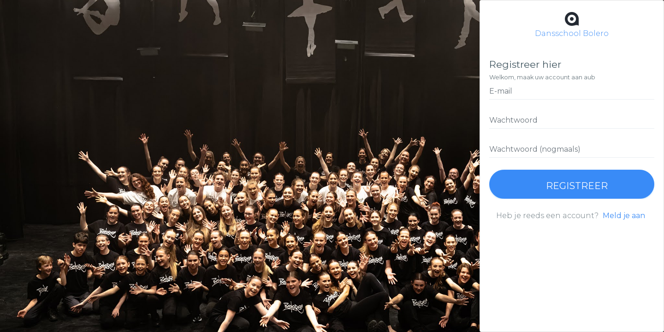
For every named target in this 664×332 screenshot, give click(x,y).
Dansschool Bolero (572, 24)
